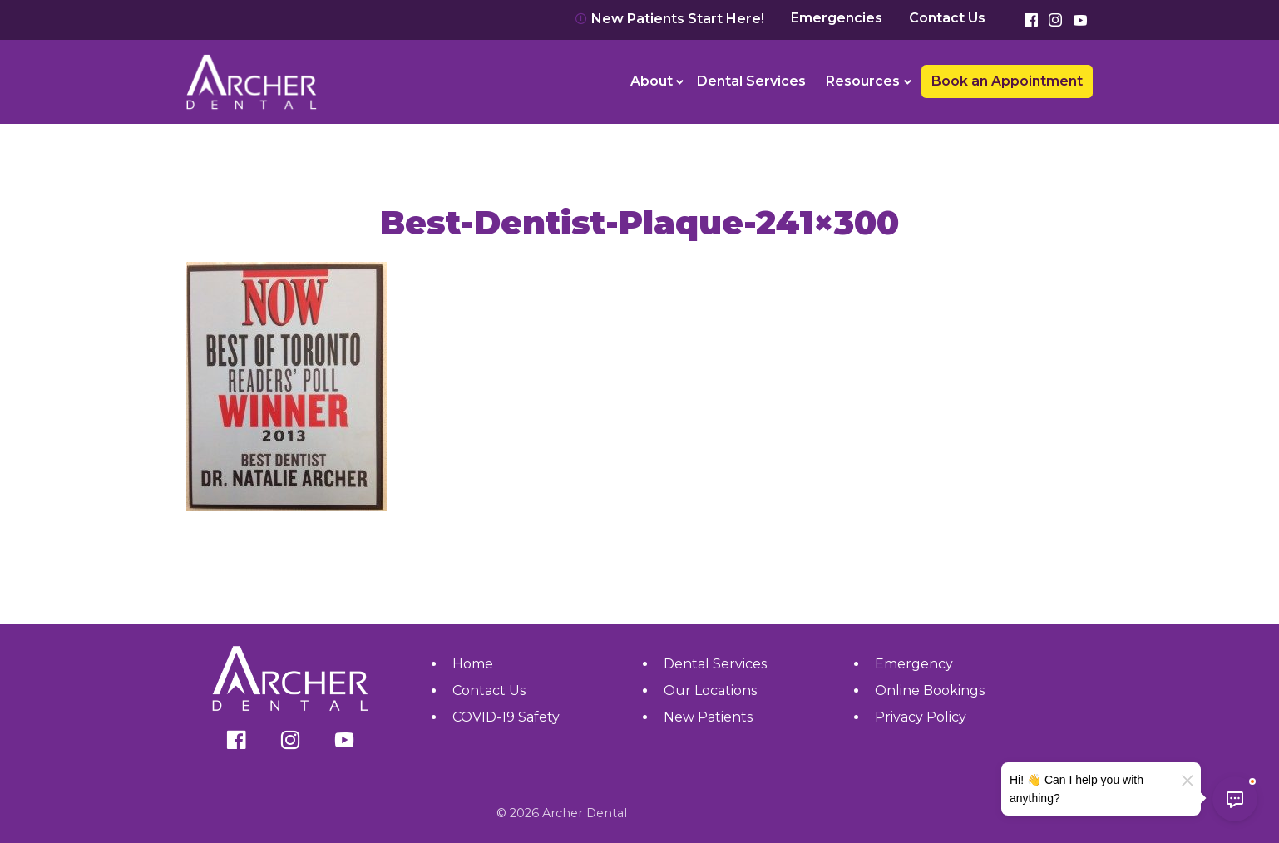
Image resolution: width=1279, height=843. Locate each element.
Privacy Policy (920, 717)
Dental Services (751, 81)
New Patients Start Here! (669, 19)
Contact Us (947, 18)
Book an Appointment (1007, 81)
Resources (863, 81)
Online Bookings (930, 690)
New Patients (708, 717)
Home (472, 664)
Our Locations (710, 690)
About (651, 81)
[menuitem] (654, 81)
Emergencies (836, 18)
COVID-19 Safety (506, 717)
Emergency (914, 664)
